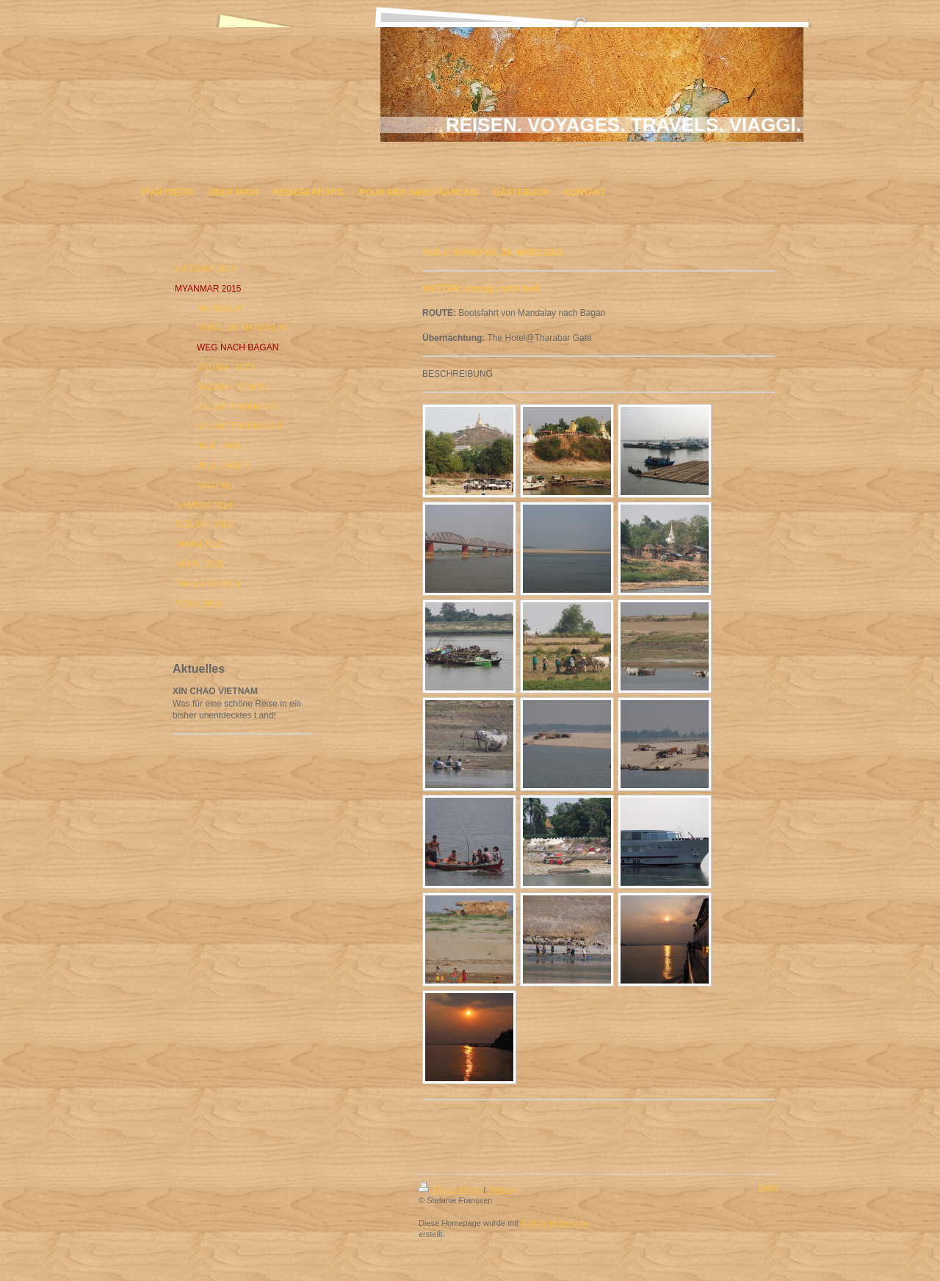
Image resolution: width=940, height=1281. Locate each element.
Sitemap (502, 1189)
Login (768, 1187)
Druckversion (451, 1189)
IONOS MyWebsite (555, 1223)
